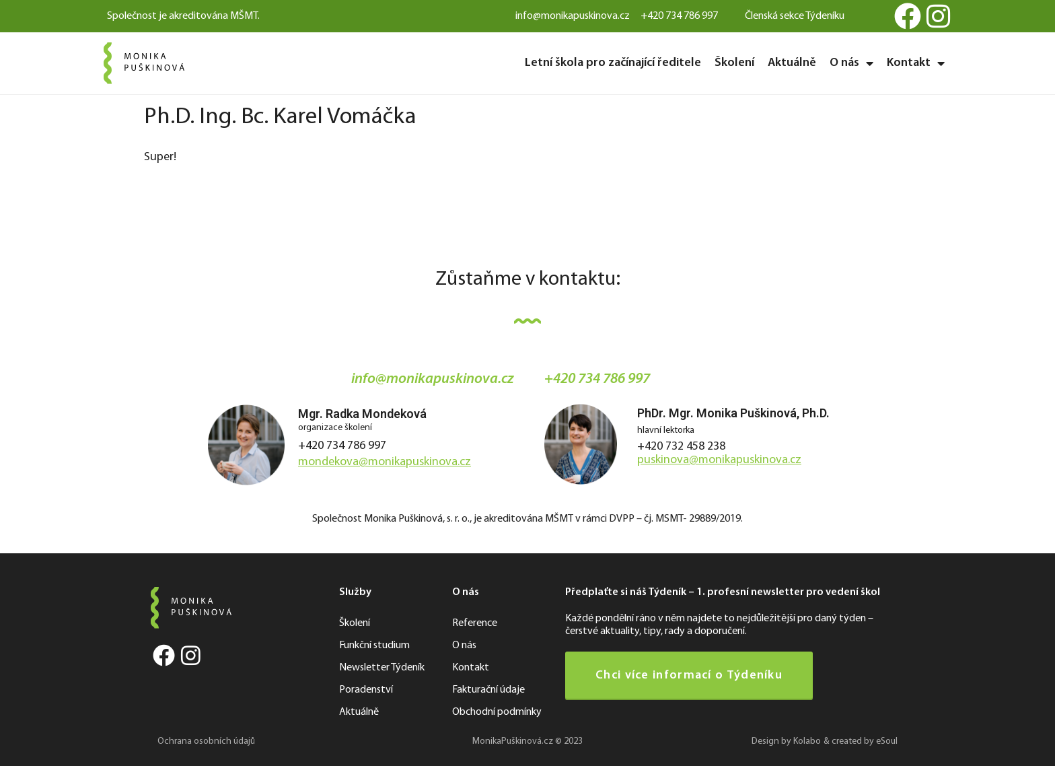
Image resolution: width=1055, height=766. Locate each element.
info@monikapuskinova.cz (432, 379)
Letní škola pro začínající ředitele (613, 63)
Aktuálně (792, 63)
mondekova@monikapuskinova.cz (384, 462)
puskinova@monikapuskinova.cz (719, 460)
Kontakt (916, 63)
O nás (851, 63)
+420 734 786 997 (342, 446)
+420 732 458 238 (681, 446)
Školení (734, 63)
